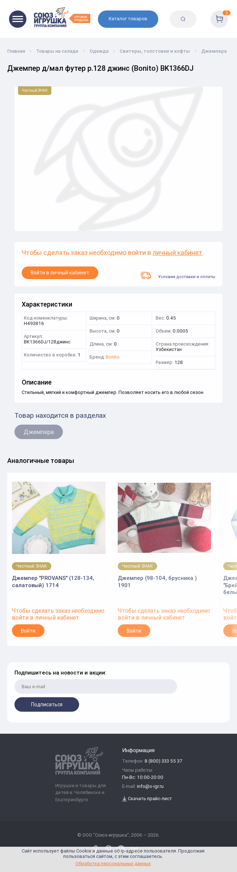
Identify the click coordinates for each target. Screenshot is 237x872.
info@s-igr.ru (150, 786)
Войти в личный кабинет (60, 272)
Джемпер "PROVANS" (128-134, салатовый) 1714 (53, 581)
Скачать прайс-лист (147, 799)
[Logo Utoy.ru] (62, 17)
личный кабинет (177, 253)
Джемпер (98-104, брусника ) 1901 (157, 581)
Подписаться (47, 704)
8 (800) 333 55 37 (163, 761)
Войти (28, 631)
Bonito (113, 357)
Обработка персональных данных (113, 863)
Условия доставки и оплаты (177, 275)
